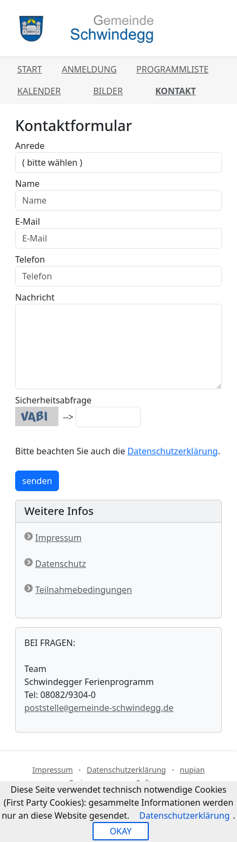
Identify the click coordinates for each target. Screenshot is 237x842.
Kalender (39, 91)
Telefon (30, 259)
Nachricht (35, 297)
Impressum (58, 538)
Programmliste (172, 69)
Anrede (29, 146)
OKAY (121, 831)
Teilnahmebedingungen (83, 590)
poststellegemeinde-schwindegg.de (99, 708)
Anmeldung (89, 69)
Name (27, 184)
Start (29, 69)
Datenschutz (60, 564)
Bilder (108, 91)
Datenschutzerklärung (172, 451)
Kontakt (175, 91)
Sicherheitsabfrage (53, 400)
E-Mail (27, 221)
